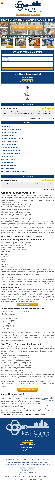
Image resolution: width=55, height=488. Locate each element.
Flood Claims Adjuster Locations (10, 464)
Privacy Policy (25, 465)
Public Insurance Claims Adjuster (11, 129)
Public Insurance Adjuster (9, 132)
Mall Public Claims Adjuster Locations (27, 461)
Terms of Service (32, 465)
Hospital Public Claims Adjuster (10, 153)
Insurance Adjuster (22, 456)
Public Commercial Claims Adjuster (12, 138)
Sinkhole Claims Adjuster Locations (14, 462)
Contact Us (35, 14)
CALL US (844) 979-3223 (23, 14)
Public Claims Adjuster (8, 135)
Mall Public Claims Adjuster (9, 147)
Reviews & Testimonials (17, 465)
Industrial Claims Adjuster (9, 144)
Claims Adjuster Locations (31, 457)
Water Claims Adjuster (8, 159)
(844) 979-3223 (26, 236)
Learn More (9, 47)
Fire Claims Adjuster (7, 162)
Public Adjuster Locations (8, 457)
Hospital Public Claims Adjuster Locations (11, 461)
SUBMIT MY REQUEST (27, 69)
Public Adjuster (5, 126)
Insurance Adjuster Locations (19, 457)
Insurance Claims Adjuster (32, 456)
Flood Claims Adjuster (8, 156)
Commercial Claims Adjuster (43, 456)
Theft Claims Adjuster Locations (23, 464)
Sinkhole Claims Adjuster (9, 165)
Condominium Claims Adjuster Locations (43, 461)
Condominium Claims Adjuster (10, 150)
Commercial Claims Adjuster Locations (12, 459)
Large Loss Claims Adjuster (9, 141)
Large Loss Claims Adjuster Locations (27, 459)
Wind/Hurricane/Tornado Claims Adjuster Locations (40, 464)
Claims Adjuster (15, 456)
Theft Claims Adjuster (7, 168)
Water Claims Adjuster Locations (40, 462)
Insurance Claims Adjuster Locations (44, 457)
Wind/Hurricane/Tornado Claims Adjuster (13, 171)
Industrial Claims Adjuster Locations (42, 459)
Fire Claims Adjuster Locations (27, 462)
